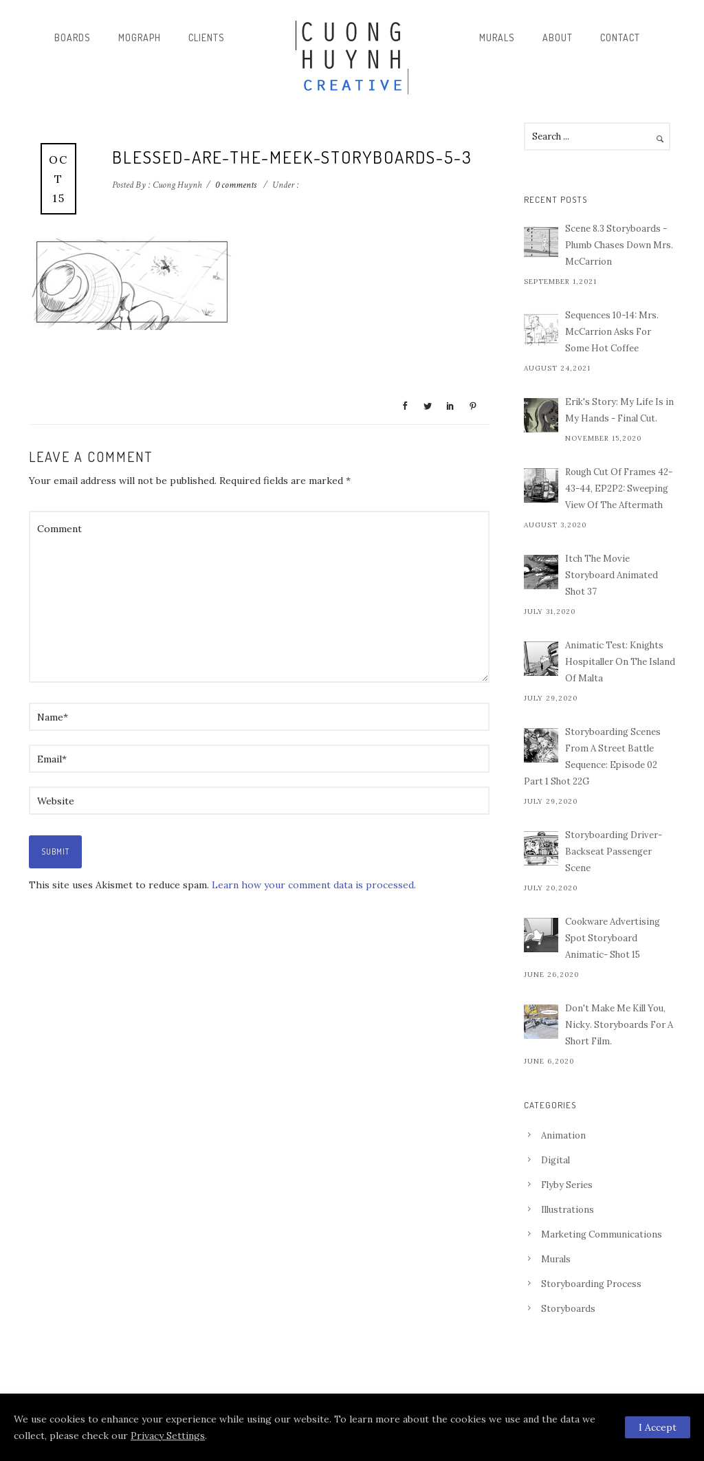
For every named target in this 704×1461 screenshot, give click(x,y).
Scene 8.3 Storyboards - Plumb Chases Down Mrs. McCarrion (619, 245)
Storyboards (568, 1309)
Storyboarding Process (591, 1284)
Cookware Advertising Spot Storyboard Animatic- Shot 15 (612, 938)
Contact (620, 37)
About (557, 37)
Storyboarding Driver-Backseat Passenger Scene (613, 851)
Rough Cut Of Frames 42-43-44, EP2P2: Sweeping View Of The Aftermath (618, 488)
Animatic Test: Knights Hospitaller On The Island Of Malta (620, 661)
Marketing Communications (601, 1234)
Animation (563, 1135)
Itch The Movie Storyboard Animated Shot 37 (611, 575)
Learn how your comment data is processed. (314, 885)
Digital (555, 1160)
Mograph (139, 37)
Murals (497, 37)
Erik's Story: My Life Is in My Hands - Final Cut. (619, 410)
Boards (72, 37)
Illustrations (567, 1210)
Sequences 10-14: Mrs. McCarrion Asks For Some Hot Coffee (612, 331)
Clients (206, 37)
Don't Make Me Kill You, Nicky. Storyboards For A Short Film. (619, 1024)
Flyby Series (567, 1185)
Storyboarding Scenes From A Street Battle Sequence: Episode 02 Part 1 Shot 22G (592, 756)
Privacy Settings (168, 1435)
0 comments (235, 185)
